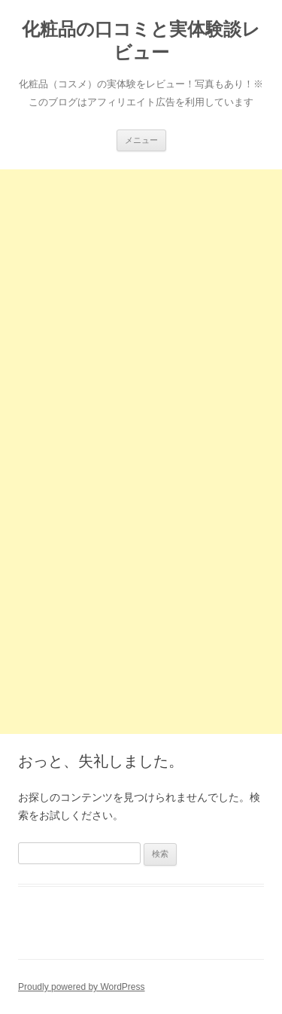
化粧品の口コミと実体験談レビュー (141, 40)
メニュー (141, 140)
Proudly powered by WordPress (81, 987)
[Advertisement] (141, 310)
